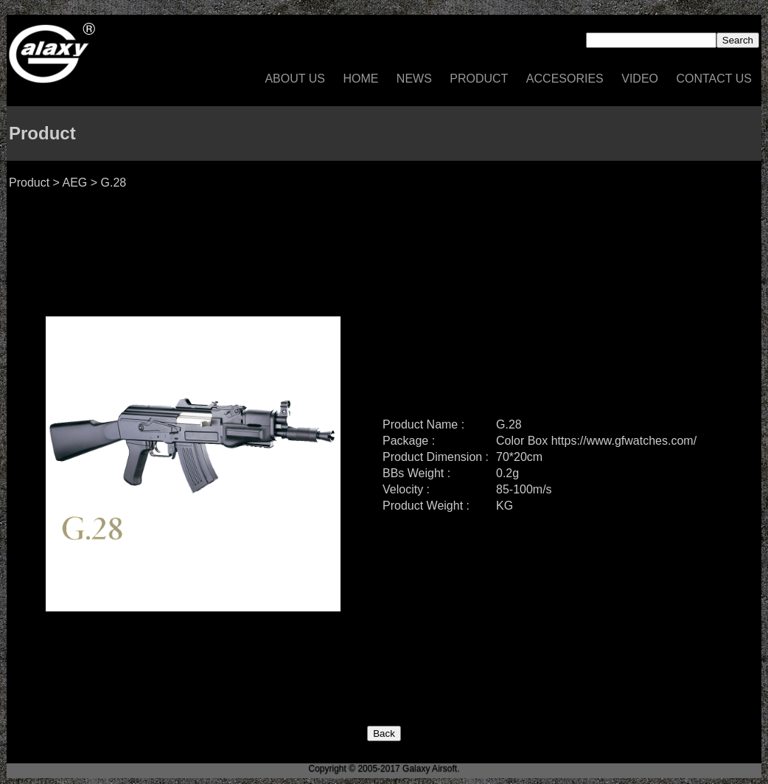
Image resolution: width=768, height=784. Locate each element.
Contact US (714, 78)
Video (639, 78)
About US (295, 78)
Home (360, 78)
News (414, 78)
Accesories (565, 78)
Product (479, 78)
